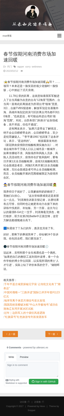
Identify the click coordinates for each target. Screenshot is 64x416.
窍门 (9, 66)
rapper (20, 66)
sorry (28, 66)
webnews (37, 66)
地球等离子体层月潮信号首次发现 (24, 300)
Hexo (42, 406)
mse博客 (7, 35)
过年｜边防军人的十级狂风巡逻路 (24, 312)
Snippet (31, 410)
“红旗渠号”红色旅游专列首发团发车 (25, 316)
